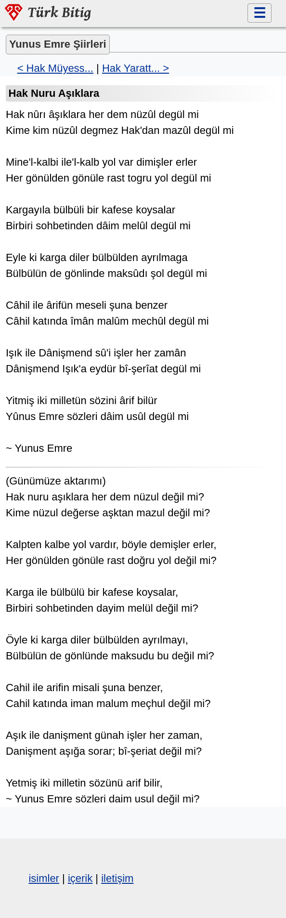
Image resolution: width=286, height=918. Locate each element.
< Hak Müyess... (55, 68)
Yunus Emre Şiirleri (57, 44)
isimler (43, 878)
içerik (80, 878)
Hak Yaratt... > (135, 68)
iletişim (117, 878)
